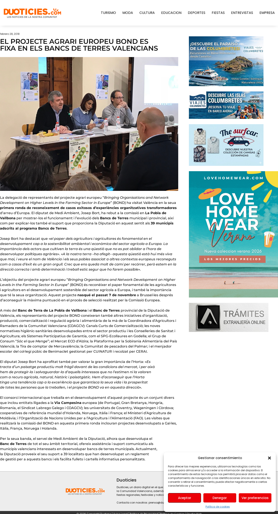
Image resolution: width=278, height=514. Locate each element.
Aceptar (184, 498)
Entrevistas (242, 12)
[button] (269, 458)
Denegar (220, 498)
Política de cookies (218, 506)
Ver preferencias (255, 498)
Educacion (171, 12)
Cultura (147, 12)
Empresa (267, 12)
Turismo (108, 12)
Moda (127, 12)
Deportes (196, 12)
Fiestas (218, 12)
